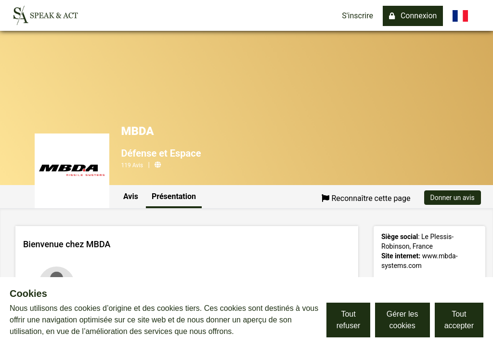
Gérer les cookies (402, 320)
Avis (130, 196)
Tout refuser (349, 320)
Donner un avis (452, 197)
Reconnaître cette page (366, 198)
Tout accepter (459, 320)
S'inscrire (357, 15)
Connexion (413, 15)
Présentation (174, 196)
